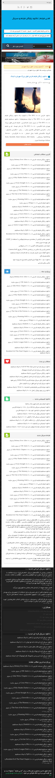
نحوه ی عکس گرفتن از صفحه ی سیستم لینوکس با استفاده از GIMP (28, 239)
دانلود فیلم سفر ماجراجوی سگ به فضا (37, 404)
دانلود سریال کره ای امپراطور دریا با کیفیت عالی (34, 383)
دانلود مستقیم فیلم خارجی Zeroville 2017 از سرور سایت (31, 187)
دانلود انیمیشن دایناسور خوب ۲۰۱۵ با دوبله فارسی (33, 410)
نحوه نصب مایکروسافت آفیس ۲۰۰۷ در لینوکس (34, 246)
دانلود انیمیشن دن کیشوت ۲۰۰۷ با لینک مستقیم (34, 423)
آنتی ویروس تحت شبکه (27, 630)
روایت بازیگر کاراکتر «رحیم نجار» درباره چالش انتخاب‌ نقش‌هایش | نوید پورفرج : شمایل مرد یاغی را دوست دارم (28, 543)
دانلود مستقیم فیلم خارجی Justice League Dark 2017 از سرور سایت (28, 749)
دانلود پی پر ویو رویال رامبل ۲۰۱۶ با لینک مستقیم (33, 390)
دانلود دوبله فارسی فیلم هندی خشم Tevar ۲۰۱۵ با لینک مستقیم (28, 387)
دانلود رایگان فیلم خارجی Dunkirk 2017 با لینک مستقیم (31, 207)
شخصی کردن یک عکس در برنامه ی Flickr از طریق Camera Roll (29, 249)
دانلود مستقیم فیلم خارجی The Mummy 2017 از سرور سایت (29, 190)
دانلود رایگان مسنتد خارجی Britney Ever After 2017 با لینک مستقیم (27, 666)
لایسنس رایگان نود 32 (44, 620)
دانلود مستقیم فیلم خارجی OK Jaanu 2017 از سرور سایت (30, 165)
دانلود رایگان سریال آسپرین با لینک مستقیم (35, 373)
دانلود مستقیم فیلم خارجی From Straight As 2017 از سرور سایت (28, 183)
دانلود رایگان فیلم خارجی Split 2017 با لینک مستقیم (32, 230)
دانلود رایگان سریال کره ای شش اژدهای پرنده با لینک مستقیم (30, 376)
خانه (46, 67)
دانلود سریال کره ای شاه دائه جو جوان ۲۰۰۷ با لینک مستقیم (31, 642)
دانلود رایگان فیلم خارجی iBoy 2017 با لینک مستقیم (32, 221)
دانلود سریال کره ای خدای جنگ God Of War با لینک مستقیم (30, 367)
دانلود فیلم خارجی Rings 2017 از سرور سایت (34, 203)
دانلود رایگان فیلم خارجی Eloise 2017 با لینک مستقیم (32, 210)
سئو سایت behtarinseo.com (43, 627)
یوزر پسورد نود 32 (46, 617)
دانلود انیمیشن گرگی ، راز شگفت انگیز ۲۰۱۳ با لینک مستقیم (30, 420)
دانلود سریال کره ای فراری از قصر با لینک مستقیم (34, 638)
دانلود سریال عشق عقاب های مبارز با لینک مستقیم (34, 647)
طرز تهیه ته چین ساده (43, 243)
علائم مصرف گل (45, 256)
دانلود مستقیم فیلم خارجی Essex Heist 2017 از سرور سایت (30, 214)
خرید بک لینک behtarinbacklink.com (40, 611)
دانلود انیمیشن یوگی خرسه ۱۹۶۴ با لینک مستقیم (33, 414)
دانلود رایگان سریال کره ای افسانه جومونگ (36, 370)
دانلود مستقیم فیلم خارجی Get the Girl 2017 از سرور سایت (30, 218)
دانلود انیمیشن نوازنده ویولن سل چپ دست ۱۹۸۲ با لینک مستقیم (28, 427)
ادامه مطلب (27, 144)
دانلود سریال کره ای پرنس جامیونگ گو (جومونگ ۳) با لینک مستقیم (29, 656)
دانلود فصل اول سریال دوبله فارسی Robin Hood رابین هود (30, 380)
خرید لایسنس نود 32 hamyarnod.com (39, 624)
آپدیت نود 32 (47, 614)
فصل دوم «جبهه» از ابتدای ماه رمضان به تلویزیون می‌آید (31, 532)
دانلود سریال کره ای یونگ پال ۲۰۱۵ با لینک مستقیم (34, 651)
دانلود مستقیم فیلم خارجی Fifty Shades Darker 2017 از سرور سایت (28, 688)
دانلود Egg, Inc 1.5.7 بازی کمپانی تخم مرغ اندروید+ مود (31, 260)
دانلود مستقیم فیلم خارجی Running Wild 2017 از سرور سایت (29, 199)
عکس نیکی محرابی (44, 263)
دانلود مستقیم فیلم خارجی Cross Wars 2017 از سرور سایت (30, 174)
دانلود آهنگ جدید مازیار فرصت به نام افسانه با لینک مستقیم (30, 253)
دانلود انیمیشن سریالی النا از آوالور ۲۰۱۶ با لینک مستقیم (31, 417)
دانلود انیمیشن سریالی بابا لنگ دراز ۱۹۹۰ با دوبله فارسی (31, 407)
